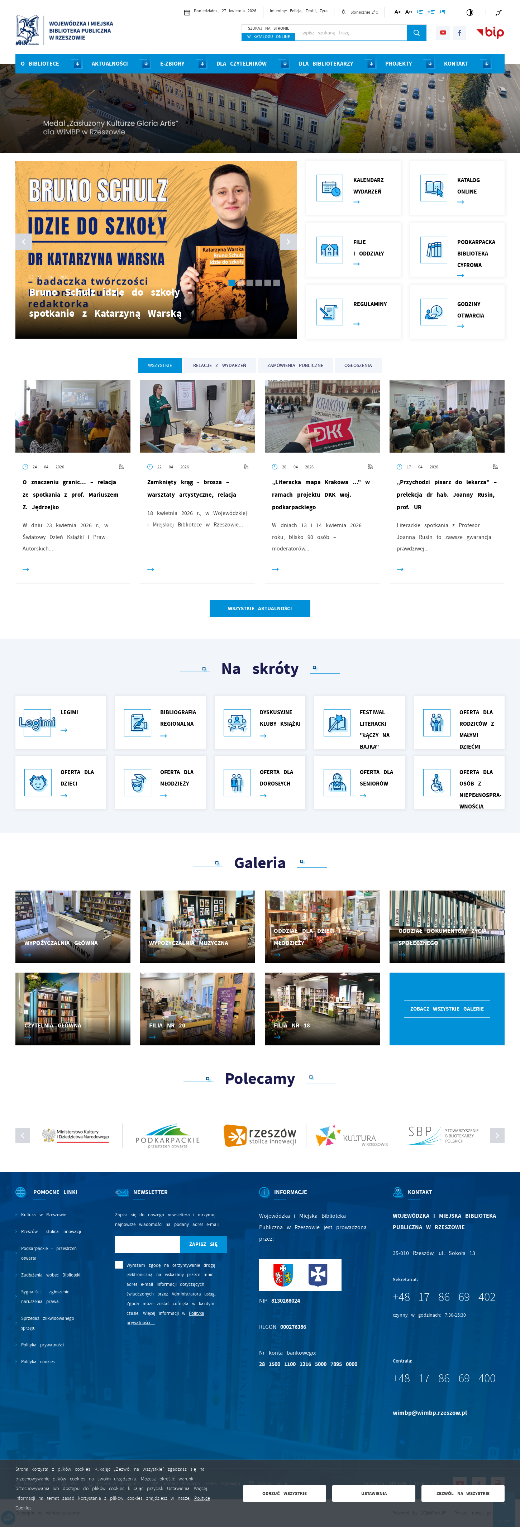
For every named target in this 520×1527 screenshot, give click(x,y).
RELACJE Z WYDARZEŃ (219, 365)
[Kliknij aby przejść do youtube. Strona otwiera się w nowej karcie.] (443, 33)
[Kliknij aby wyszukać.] (416, 32)
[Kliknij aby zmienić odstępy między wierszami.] (419, 13)
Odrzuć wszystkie (284, 1493)
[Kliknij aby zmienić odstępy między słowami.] (431, 13)
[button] (288, 241)
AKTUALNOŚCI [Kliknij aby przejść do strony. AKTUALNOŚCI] (110, 63)
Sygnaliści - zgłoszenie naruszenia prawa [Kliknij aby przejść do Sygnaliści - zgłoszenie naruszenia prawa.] (45, 1296)
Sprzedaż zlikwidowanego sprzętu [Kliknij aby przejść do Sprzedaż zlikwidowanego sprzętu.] (47, 1323)
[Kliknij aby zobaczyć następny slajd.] (497, 1135)
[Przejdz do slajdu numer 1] (231, 282)
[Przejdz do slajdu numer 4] (258, 282)
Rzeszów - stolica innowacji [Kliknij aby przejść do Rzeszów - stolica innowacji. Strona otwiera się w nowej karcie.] (51, 1231)
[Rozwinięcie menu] (49, 1198)
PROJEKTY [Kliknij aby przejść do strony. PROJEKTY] (398, 63)
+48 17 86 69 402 (444, 1296)
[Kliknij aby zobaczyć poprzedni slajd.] (22, 1135)
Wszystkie (160, 365)
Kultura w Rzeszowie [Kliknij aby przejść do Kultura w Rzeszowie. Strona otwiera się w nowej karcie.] (43, 1215)
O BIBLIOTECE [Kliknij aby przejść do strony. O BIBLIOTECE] (40, 63)
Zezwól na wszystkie (463, 1493)
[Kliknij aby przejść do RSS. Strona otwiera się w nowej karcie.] (121, 467)
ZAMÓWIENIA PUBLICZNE (295, 365)
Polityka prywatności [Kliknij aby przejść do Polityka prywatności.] (42, 1345)
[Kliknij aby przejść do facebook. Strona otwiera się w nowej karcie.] (459, 33)
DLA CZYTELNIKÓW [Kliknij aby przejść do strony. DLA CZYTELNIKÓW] (241, 63)
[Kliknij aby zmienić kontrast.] (470, 12)
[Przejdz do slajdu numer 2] (240, 282)
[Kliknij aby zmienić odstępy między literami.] (409, 13)
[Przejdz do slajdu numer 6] (276, 282)
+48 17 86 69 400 (444, 1378)
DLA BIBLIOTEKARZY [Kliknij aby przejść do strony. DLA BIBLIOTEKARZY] (326, 63)
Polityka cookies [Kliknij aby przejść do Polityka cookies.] (37, 1362)
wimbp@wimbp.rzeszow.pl (430, 1413)
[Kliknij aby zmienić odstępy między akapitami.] (442, 13)
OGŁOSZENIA (358, 365)
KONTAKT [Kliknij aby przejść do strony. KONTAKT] (456, 63)
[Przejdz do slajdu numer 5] (267, 282)
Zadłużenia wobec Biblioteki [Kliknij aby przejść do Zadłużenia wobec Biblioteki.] (50, 1275)
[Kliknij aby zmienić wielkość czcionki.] (397, 13)
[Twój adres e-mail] (147, 1244)
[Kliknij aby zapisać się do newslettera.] (203, 1244)
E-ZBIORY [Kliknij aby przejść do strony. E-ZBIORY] (172, 63)
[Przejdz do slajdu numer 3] (249, 282)
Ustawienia (374, 1493)
